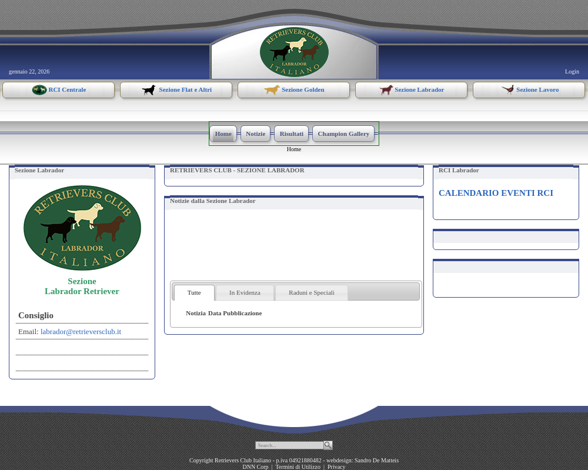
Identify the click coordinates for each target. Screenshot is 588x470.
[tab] (194, 293)
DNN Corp (255, 467)
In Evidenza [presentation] (244, 292)
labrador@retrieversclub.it (81, 331)
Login (572, 71)
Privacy (337, 467)
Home (294, 149)
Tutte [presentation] (194, 292)
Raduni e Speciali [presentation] (312, 292)
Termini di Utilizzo (297, 467)
